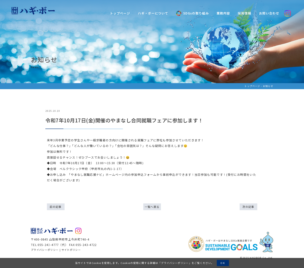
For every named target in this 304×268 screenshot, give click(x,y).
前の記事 (55, 207)
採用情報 (244, 13)
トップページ (120, 13)
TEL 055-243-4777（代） (49, 245)
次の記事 (248, 207)
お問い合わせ (269, 13)
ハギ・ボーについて (153, 13)
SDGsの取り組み (192, 13)
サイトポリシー (71, 250)
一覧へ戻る (152, 207)
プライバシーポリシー (175, 263)
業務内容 (223, 13)
